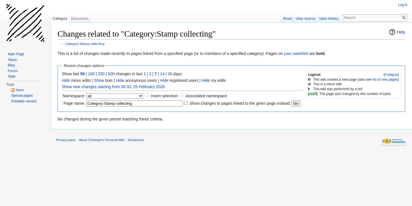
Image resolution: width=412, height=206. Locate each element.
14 (162, 74)
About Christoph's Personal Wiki (101, 140)
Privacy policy (66, 140)
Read (287, 18)
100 (91, 74)
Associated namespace (206, 96)
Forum (13, 71)
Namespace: (74, 96)
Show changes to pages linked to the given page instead (239, 103)
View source (305, 18)
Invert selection (164, 96)
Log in (402, 5)
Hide (66, 80)
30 (170, 74)
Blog (11, 65)
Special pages (22, 96)
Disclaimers (136, 140)
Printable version (24, 101)
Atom (20, 90)
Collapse (391, 75)
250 (101, 74)
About (12, 60)
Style (11, 76)
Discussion (80, 18)
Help (401, 32)
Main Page (16, 54)
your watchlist (296, 53)
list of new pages (385, 80)
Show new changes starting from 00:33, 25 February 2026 (113, 86)
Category (59, 18)
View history (329, 18)
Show (99, 80)
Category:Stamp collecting (84, 43)
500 (111, 74)
